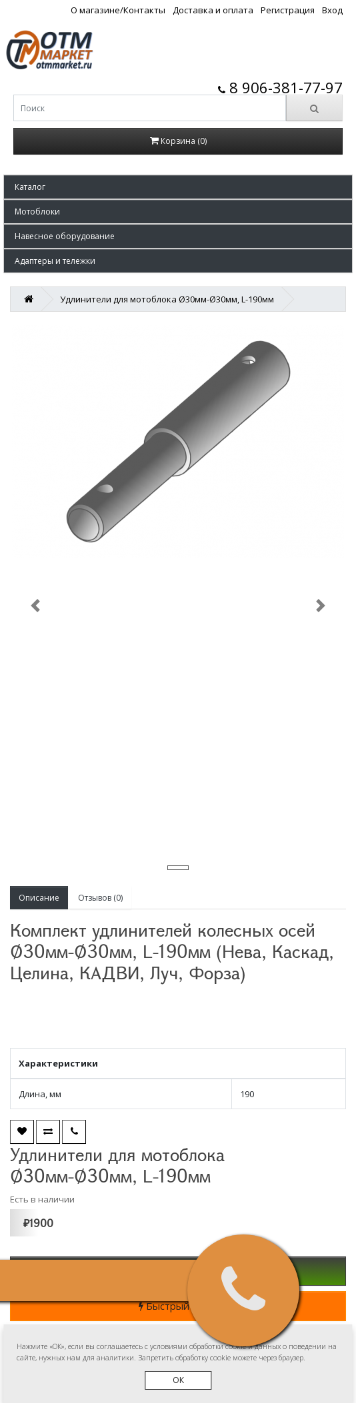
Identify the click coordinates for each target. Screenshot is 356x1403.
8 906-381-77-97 (280, 88)
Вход (332, 10)
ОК (178, 1380)
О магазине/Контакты (118, 10)
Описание (39, 897)
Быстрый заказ (178, 1305)
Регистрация (288, 10)
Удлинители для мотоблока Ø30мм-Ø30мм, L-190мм (167, 299)
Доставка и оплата (213, 10)
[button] (178, 187)
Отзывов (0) (100, 897)
